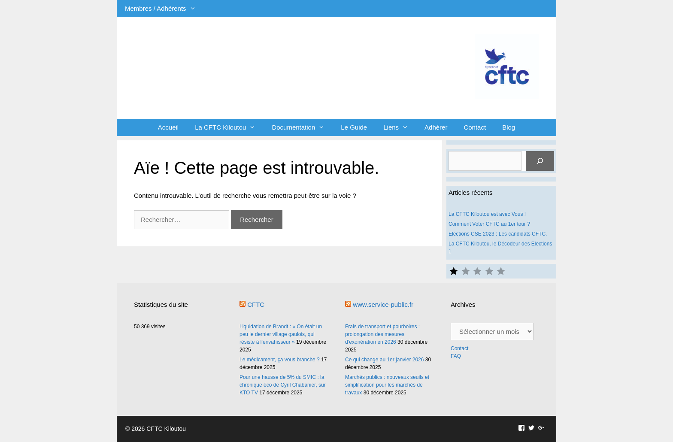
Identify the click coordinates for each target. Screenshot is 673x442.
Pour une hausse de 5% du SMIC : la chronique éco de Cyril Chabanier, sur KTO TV (282, 385)
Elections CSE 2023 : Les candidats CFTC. (498, 234)
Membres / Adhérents (164, 8)
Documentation (302, 127)
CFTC (255, 304)
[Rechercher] (540, 161)
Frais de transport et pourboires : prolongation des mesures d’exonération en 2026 (382, 334)
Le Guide (354, 127)
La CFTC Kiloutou (229, 127)
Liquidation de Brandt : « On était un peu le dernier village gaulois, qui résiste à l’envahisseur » (280, 334)
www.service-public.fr (383, 304)
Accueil (168, 127)
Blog (508, 127)
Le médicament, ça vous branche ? (279, 360)
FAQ (456, 356)
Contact (475, 127)
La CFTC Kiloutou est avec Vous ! (487, 214)
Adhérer (435, 127)
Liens (399, 127)
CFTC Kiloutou (239, 52)
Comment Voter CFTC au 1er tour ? (489, 224)
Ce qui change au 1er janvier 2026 (384, 360)
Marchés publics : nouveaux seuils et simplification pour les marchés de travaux (387, 385)
